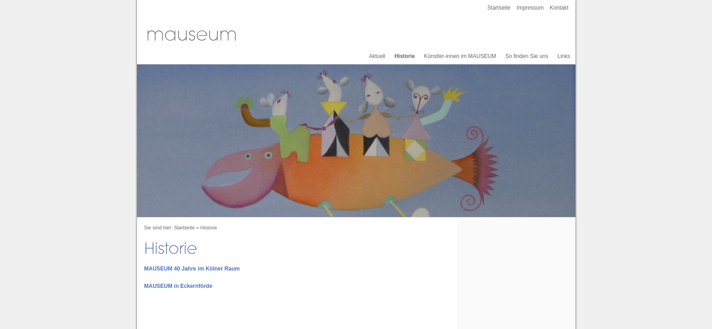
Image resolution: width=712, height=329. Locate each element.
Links (563, 56)
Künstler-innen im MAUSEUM (460, 56)
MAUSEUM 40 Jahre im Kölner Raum (192, 268)
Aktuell (377, 56)
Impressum (530, 8)
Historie (405, 56)
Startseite (499, 8)
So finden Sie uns (526, 56)
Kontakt (559, 8)
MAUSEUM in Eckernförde (178, 286)
